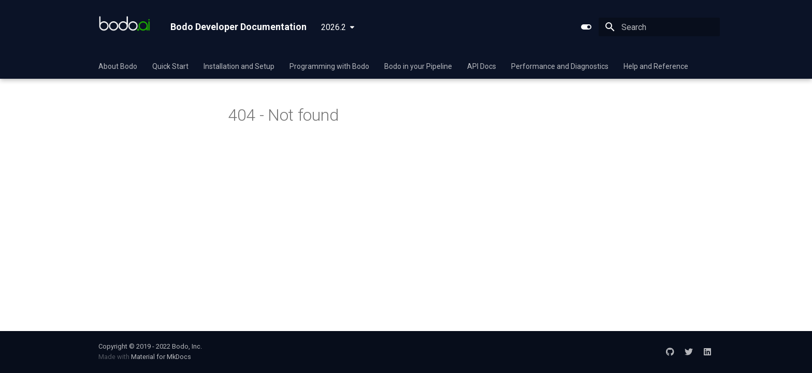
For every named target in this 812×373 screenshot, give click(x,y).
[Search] (659, 27)
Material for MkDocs (161, 357)
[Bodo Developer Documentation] (126, 27)
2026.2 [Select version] (333, 27)
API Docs (481, 66)
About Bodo (117, 66)
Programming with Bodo (329, 66)
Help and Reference (656, 66)
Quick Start (170, 66)
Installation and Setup (239, 66)
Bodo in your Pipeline (418, 66)
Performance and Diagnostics (559, 66)
